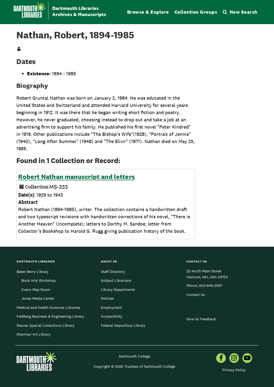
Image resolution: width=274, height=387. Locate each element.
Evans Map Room (35, 289)
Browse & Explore (148, 12)
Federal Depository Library (123, 325)
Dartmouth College (134, 356)
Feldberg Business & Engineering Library (50, 316)
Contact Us (196, 294)
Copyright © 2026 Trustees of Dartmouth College (134, 366)
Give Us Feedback (201, 319)
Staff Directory (113, 271)
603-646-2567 (210, 285)
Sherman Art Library (33, 334)
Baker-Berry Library (32, 271)
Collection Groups (196, 12)
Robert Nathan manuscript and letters (76, 177)
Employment (111, 307)
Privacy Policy (234, 369)
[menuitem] (221, 358)
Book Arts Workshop (38, 280)
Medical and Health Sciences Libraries (48, 307)
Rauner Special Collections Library (45, 325)
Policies (107, 298)
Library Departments (118, 289)
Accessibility (111, 316)
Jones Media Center (37, 298)
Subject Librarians (116, 280)
